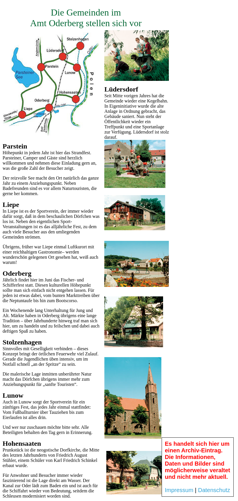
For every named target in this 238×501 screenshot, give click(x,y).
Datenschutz (214, 490)
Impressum (179, 490)
